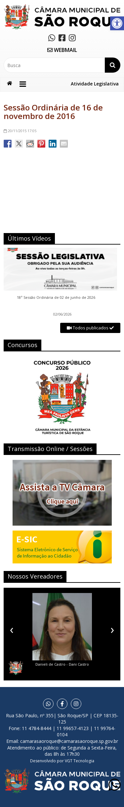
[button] (117, 23)
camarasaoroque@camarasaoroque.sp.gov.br (69, 741)
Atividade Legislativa (95, 84)
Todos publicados (90, 328)
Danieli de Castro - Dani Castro (62, 664)
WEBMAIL (62, 50)
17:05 (20, 130)
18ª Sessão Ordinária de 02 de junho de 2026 (56, 297)
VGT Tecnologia (79, 761)
